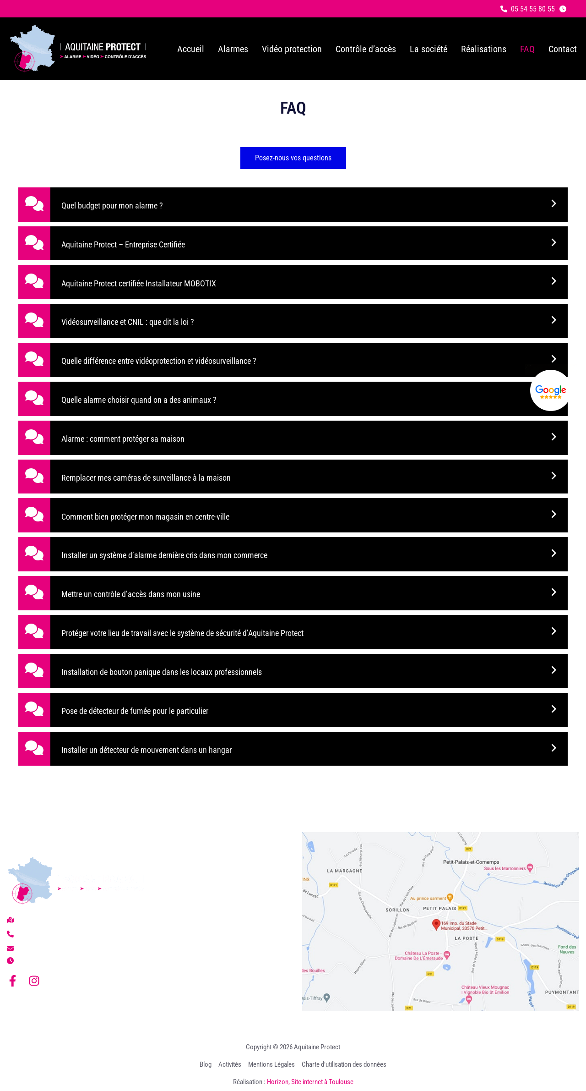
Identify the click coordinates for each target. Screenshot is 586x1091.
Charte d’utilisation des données (344, 1064)
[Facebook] (12, 981)
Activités (229, 1064)
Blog (206, 1064)
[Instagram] (34, 981)
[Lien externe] (551, 390)
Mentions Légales (271, 1064)
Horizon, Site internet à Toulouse (310, 1082)
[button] (527, 9)
